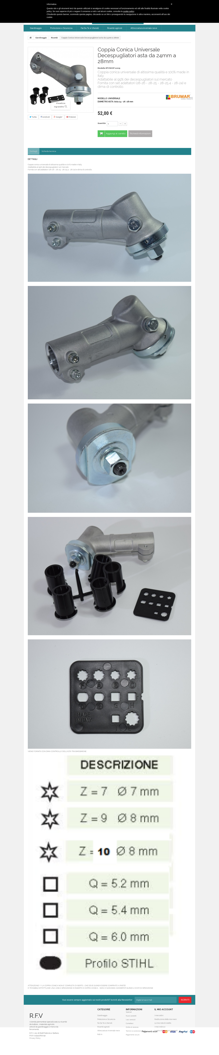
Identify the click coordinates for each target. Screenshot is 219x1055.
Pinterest (71, 117)
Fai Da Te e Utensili (104, 1023)
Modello (101, 68)
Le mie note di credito (162, 1023)
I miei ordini (158, 1016)
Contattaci (129, 1027)
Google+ (58, 117)
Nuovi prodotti (131, 1019)
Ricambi (54, 38)
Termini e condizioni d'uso (136, 1034)
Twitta (33, 117)
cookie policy (128, 11)
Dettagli (34, 151)
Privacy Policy (34, 1038)
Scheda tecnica (49, 151)
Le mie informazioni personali (165, 1031)
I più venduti (130, 1023)
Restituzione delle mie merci (165, 1019)
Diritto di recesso (132, 1031)
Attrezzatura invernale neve (108, 1031)
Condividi (45, 117)
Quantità (102, 123)
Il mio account (163, 1009)
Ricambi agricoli (103, 1027)
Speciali (129, 1016)
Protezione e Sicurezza (106, 1019)
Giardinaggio (41, 38)
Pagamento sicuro (132, 1038)
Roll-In (99, 1034)
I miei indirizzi (159, 1027)
